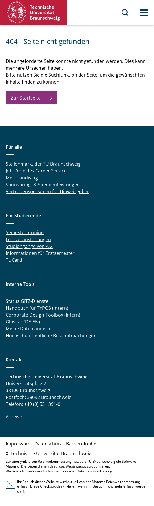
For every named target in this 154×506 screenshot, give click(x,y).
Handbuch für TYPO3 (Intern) (37, 308)
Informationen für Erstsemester (40, 253)
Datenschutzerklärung (94, 471)
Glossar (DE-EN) (23, 322)
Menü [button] (144, 13)
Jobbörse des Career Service (36, 171)
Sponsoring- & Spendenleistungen (43, 184)
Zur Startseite (26, 98)
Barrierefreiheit (82, 444)
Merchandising (22, 178)
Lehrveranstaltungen (28, 239)
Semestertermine (25, 232)
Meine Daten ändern (28, 328)
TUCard (14, 260)
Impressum (18, 444)
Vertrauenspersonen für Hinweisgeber (47, 191)
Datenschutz (48, 444)
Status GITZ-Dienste (27, 301)
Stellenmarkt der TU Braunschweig (43, 164)
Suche (125, 12)
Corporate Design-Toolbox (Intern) (43, 315)
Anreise (14, 417)
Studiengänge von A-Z (29, 246)
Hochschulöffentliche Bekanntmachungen (51, 335)
